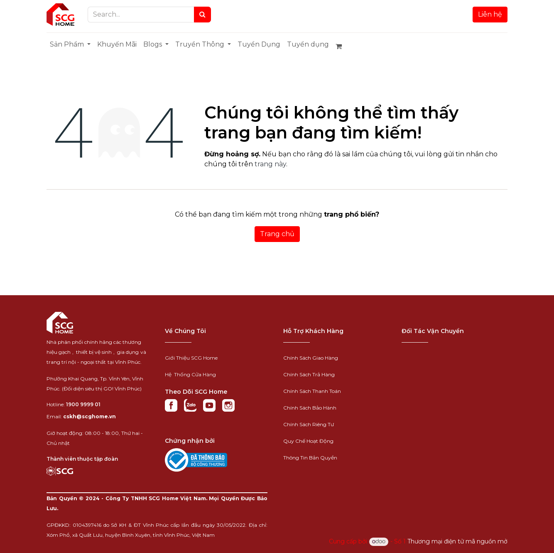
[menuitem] (70, 44)
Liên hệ (490, 14)
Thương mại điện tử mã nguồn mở (457, 541)
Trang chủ (277, 234)
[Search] (202, 14)
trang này (270, 164)
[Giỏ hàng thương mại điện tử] (342, 46)
